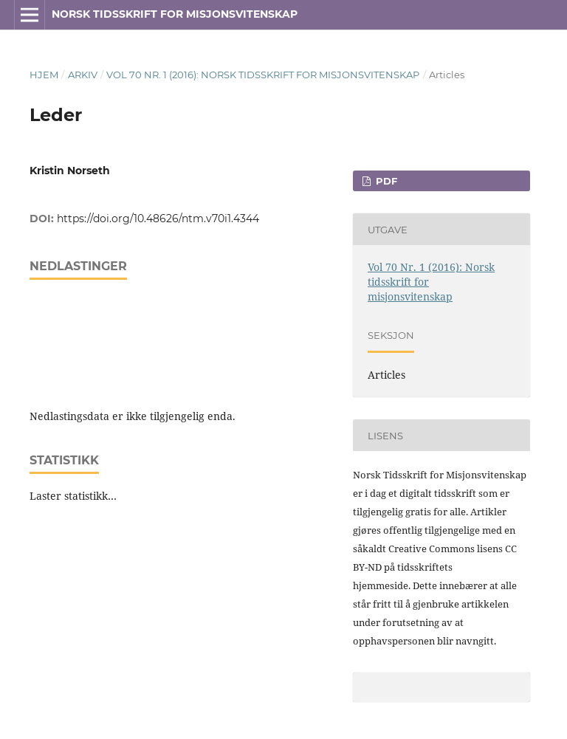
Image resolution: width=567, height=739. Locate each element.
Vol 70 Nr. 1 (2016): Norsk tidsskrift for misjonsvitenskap (262, 74)
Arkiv (82, 74)
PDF (385, 181)
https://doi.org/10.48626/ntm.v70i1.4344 (158, 218)
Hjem (44, 74)
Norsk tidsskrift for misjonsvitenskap (175, 14)
